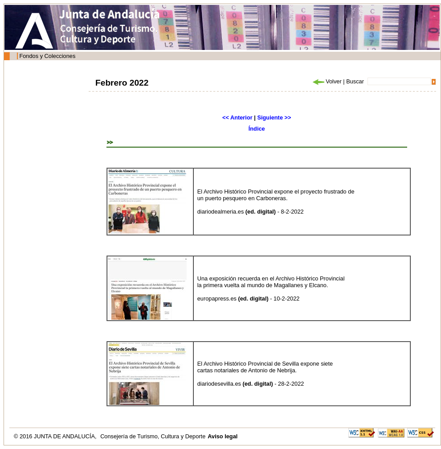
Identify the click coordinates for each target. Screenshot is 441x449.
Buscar (355, 81)
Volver (326, 81)
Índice (257, 128)
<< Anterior (237, 117)
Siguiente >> (274, 117)
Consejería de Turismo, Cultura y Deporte (152, 436)
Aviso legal (222, 436)
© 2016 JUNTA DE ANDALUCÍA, (56, 436)
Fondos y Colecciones (47, 56)
